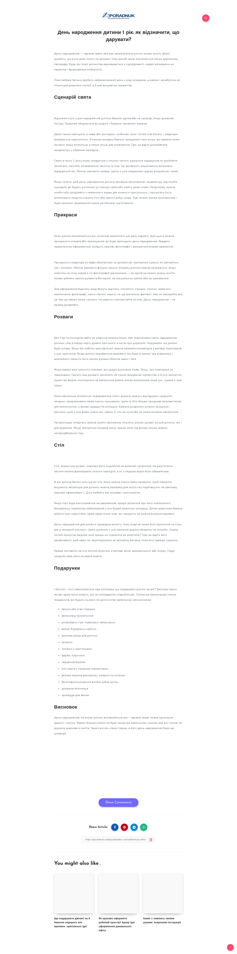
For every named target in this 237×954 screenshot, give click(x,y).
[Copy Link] (118, 839)
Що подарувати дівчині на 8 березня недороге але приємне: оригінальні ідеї (72, 922)
